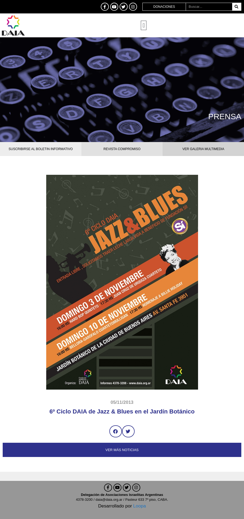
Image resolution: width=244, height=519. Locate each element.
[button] (143, 25)
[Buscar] (236, 6)
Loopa (139, 506)
